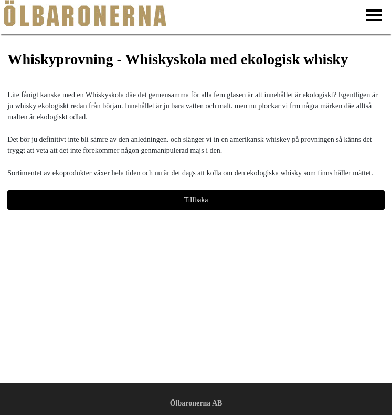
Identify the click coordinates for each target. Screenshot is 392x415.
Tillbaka (196, 200)
